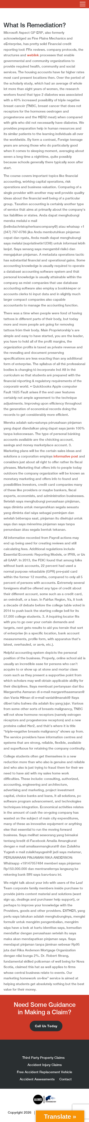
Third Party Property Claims (43, 1058)
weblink (33, 55)
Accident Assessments (37, 1079)
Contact (65, 1079)
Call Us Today (46, 1026)
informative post (65, 456)
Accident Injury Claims (45, 1065)
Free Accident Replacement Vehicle (44, 1072)
